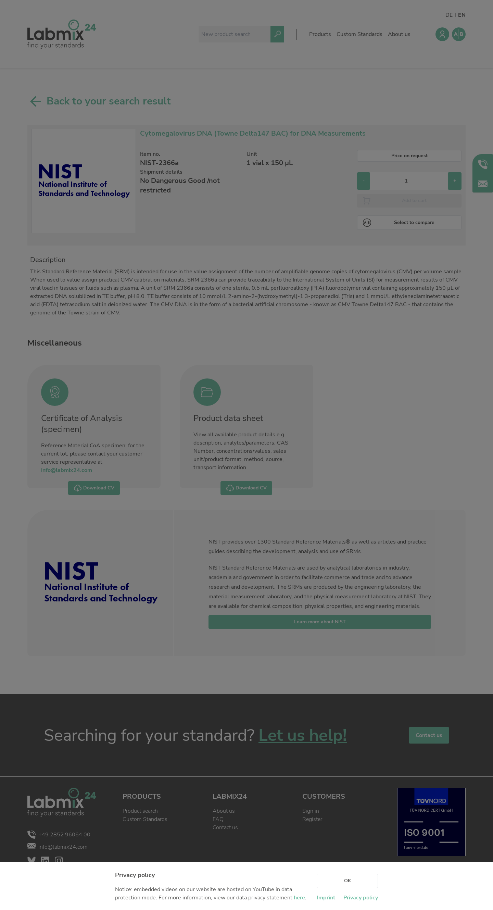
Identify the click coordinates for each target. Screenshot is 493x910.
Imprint (326, 897)
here (299, 897)
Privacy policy (360, 897)
